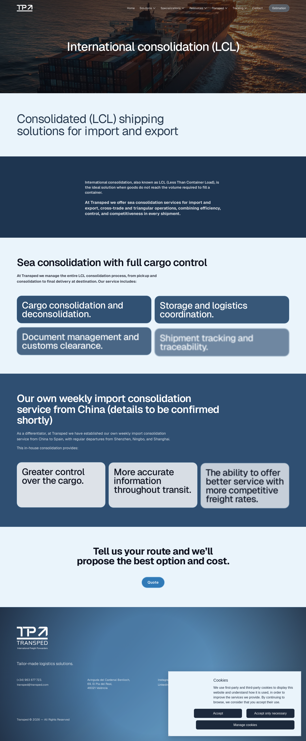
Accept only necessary (270, 713)
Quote (153, 584)
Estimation (279, 8)
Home (131, 8)
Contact (257, 8)
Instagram (164, 680)
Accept (218, 713)
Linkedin (163, 684)
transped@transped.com (32, 684)
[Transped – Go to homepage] (24, 8)
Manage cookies (245, 725)
